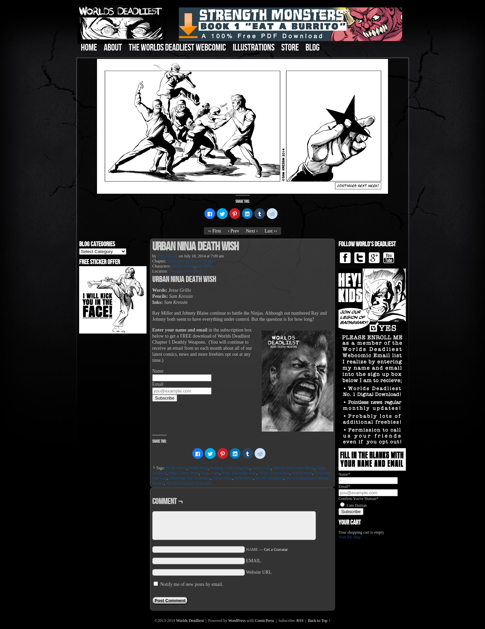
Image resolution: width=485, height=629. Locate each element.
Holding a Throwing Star (230, 468)
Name (157, 371)
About (113, 47)
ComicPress (264, 620)
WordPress (237, 620)
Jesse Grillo (261, 468)
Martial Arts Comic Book (293, 468)
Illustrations (253, 47)
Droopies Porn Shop (185, 271)
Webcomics (243, 478)
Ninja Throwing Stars (239, 473)
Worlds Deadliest (190, 620)
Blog (312, 47)
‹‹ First (214, 230)
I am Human (357, 505)
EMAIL (253, 560)
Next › (252, 230)
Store (290, 47)
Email (157, 384)
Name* (344, 474)
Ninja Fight (210, 473)
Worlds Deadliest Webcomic (189, 483)
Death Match (176, 468)
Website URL (258, 572)
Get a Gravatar (276, 549)
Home (89, 47)
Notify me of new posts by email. (191, 584)
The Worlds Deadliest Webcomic (177, 47)
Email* (344, 486)
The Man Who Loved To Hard (191, 261)
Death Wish (198, 468)
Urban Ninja (222, 478)
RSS (299, 620)
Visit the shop (349, 537)
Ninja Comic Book (183, 473)
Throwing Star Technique (189, 478)
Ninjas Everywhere (273, 473)
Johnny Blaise (183, 266)
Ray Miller (205, 266)
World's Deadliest (269, 478)
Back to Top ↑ (319, 620)
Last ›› (270, 230)
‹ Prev (233, 230)
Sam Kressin (167, 256)
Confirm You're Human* (358, 498)
